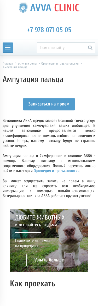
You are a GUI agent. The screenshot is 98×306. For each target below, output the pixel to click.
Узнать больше (49, 260)
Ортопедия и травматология (56, 170)
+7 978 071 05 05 (49, 30)
